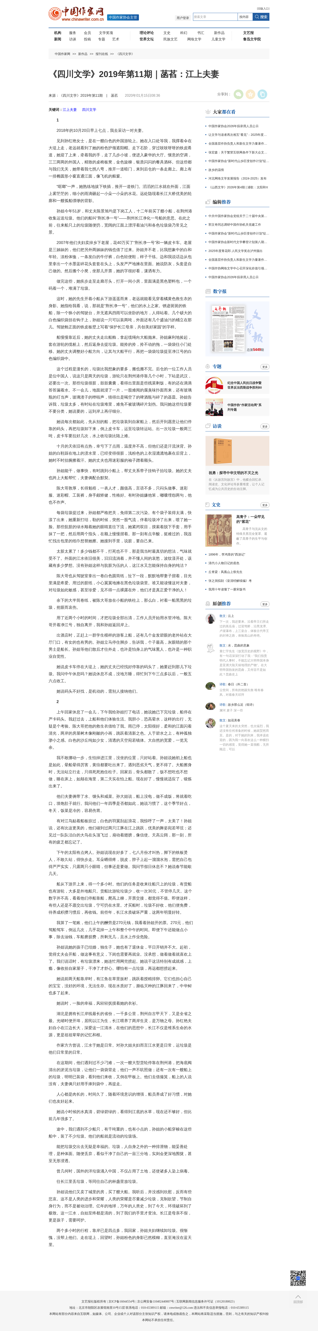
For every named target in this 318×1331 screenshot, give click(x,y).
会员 (87, 33)
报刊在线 (102, 54)
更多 (265, 367)
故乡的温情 (216, 170)
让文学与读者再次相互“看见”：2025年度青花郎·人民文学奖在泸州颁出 (238, 134)
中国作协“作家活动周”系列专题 (244, 407)
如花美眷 (234, 720)
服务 (72, 33)
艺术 (115, 39)
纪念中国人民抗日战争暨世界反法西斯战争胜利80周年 (244, 385)
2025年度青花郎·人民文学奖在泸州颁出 (235, 251)
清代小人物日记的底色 (223, 563)
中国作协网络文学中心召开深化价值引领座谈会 (238, 268)
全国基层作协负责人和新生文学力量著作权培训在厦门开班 (238, 143)
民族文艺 (170, 39)
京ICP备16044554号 (121, 1301)
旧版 (263, 8)
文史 (166, 33)
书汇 (200, 33)
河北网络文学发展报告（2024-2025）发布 (237, 178)
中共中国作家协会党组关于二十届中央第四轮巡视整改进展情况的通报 (238, 216)
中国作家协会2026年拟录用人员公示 (233, 126)
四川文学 (89, 110)
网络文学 (194, 39)
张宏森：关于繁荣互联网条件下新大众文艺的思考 (238, 152)
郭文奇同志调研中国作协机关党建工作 (234, 224)
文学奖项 (106, 33)
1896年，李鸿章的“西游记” (226, 554)
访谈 (72, 39)
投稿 (87, 39)
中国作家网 (62, 54)
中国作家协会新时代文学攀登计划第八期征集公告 (238, 242)
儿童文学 (218, 39)
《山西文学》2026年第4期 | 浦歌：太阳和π (238, 187)
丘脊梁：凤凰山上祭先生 (225, 572)
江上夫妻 (70, 110)
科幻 (183, 33)
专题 (101, 39)
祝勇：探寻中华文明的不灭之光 (233, 473)
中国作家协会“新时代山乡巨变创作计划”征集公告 (238, 161)
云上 (231, 616)
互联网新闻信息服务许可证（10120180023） (206, 1301)
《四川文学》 (125, 54)
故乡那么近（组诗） (242, 704)
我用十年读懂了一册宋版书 (227, 589)
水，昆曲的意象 (239, 645)
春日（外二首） (239, 684)
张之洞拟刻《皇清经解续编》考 (230, 580)
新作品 (219, 33)
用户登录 (183, 18)
